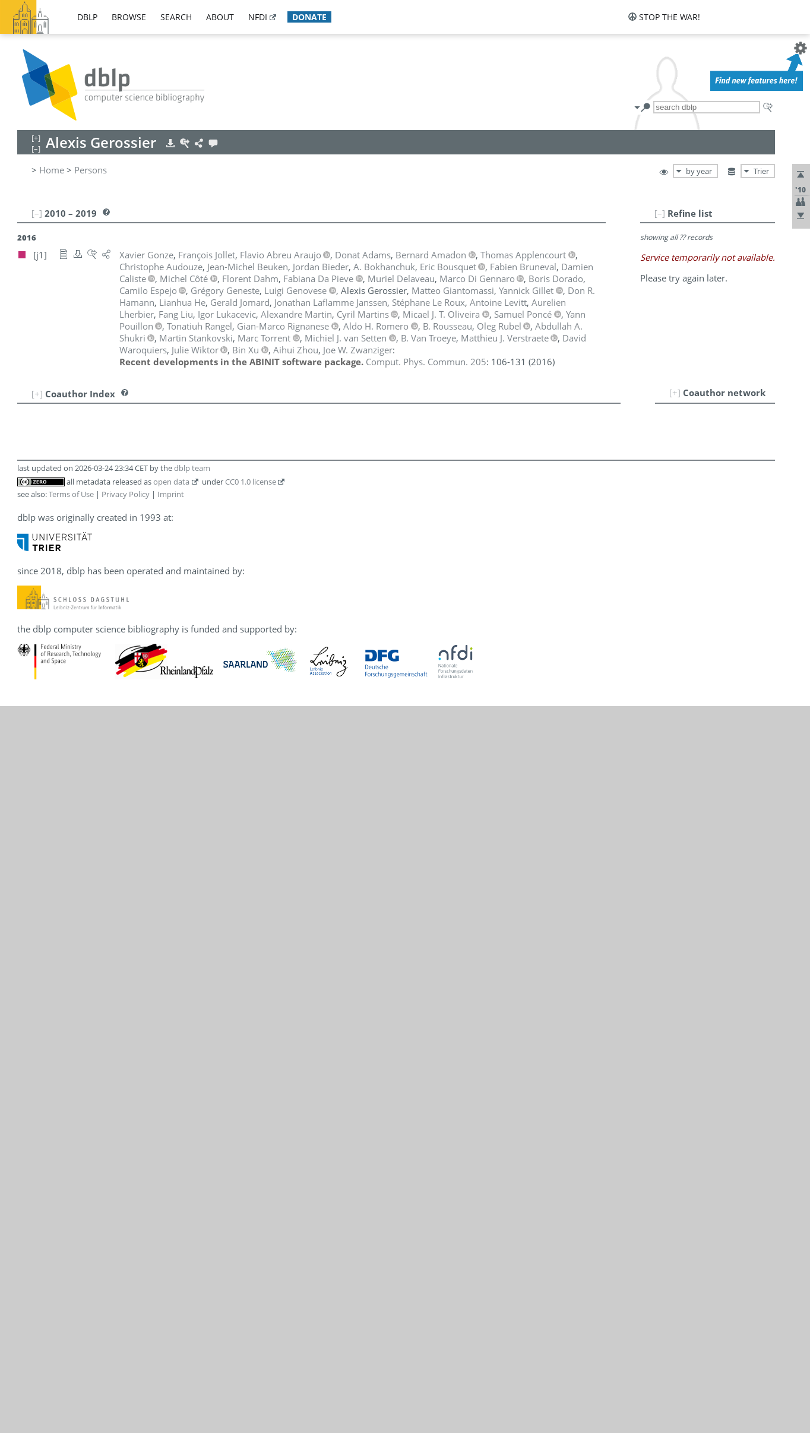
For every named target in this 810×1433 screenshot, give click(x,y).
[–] (659, 213)
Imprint (170, 494)
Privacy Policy (126, 494)
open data (171, 481)
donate (309, 17)
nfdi (257, 17)
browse (129, 17)
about (220, 17)
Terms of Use (71, 494)
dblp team (192, 468)
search (176, 17)
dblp (87, 17)
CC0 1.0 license (250, 481)
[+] (675, 392)
